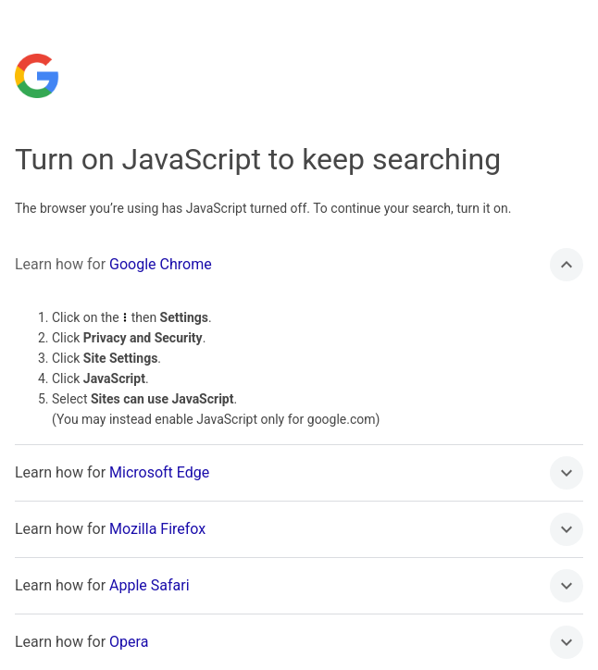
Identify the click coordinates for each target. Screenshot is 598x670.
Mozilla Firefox (157, 529)
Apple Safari (149, 585)
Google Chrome (160, 264)
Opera (128, 642)
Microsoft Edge (159, 472)
